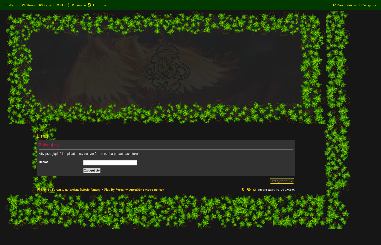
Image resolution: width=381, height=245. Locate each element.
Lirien (43, 136)
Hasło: (43, 162)
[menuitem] (29, 5)
